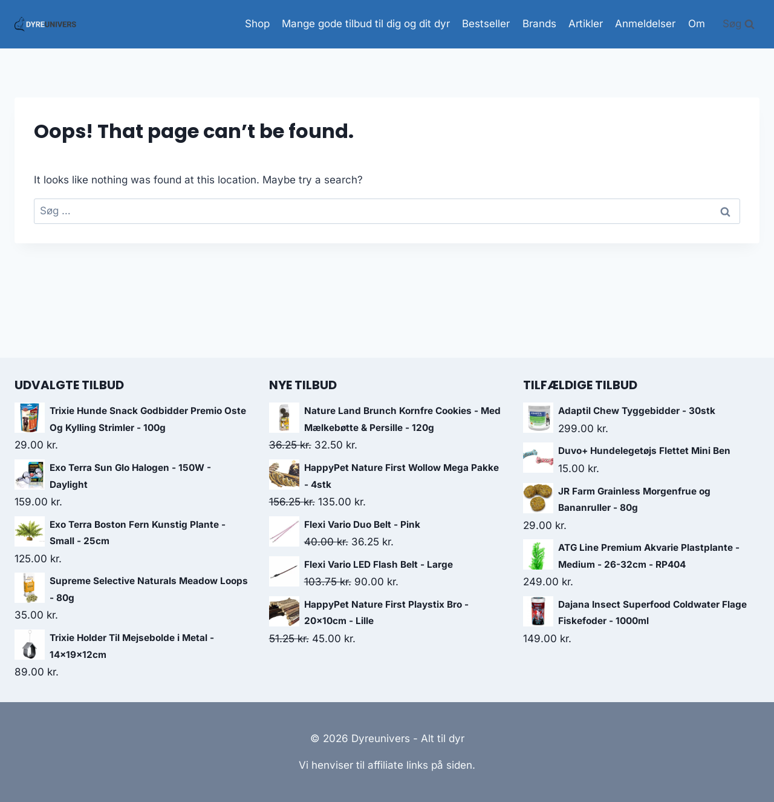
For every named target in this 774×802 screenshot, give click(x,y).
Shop (257, 24)
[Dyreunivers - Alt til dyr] (45, 24)
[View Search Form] (738, 24)
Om (696, 24)
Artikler (585, 24)
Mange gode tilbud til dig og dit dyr (366, 24)
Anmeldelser (645, 24)
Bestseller (486, 24)
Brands (539, 24)
